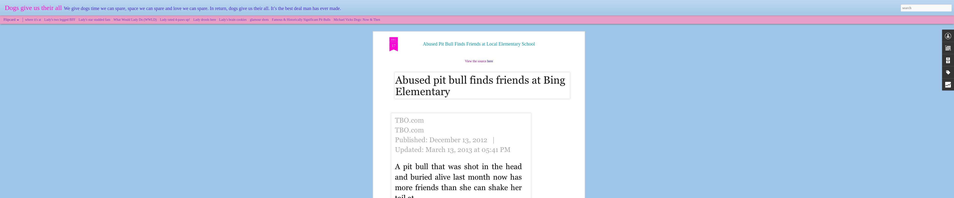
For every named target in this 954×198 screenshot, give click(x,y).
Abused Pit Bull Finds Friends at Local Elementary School (479, 30)
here (490, 48)
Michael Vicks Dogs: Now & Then (357, 19)
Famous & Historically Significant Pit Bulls (301, 19)
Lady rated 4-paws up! (175, 19)
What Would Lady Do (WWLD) (135, 19)
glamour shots (259, 19)
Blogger (499, 195)
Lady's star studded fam (94, 19)
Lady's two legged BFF (59, 19)
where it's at (33, 19)
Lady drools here (204, 19)
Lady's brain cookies (233, 19)
